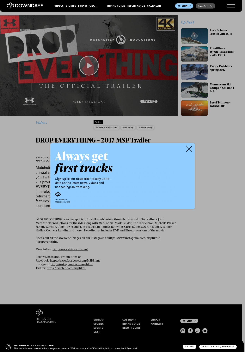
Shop (186, 6)
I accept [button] (189, 346)
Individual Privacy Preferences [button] (218, 346)
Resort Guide (136, 6)
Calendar (154, 6)
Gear (92, 6)
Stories (71, 6)
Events (83, 6)
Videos (59, 6)
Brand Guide (116, 6)
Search (205, 6)
